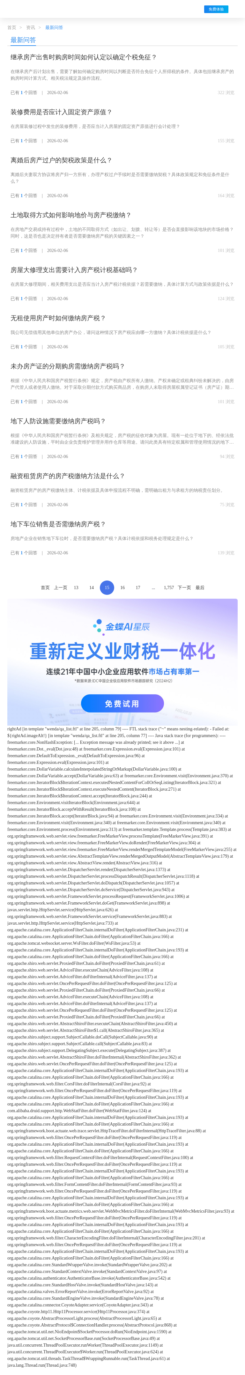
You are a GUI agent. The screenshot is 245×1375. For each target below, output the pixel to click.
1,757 (169, 587)
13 (76, 587)
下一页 (184, 587)
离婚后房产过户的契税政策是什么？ (62, 160)
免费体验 (216, 9)
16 (122, 587)
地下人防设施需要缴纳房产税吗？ (58, 421)
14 (91, 587)
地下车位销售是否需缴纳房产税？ (58, 524)
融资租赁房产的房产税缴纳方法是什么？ (68, 475)
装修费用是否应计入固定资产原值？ (62, 111)
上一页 (60, 587)
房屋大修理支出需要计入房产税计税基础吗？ (74, 269)
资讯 (30, 27)
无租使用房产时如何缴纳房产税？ (58, 318)
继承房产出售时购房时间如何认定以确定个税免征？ (84, 57)
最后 (200, 587)
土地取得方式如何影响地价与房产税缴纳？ (71, 214)
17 (138, 587)
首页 (11, 27)
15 (107, 587)
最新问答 (23, 39)
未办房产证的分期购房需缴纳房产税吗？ (68, 366)
